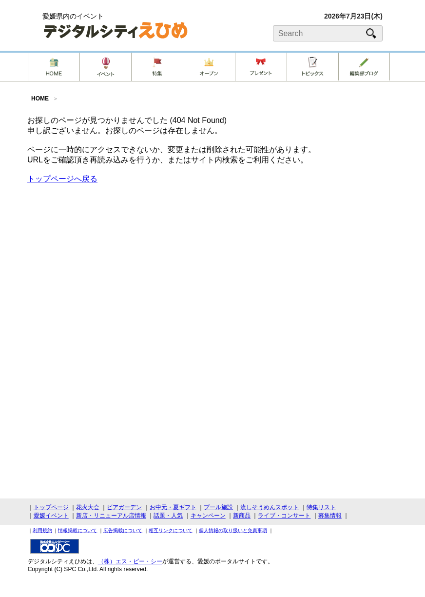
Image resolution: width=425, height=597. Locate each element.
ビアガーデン (124, 507)
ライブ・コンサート (284, 515)
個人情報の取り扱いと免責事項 (233, 530)
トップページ (51, 507)
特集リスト (321, 507)
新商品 (242, 515)
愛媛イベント (51, 515)
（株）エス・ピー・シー (130, 561)
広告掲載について (122, 530)
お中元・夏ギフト (173, 507)
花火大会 (87, 507)
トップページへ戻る (62, 179)
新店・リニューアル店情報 (111, 515)
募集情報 (330, 515)
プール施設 (218, 507)
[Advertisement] (212, 260)
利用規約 (42, 530)
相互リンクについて (171, 530)
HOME (40, 98)
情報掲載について (77, 530)
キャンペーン (208, 515)
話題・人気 (168, 515)
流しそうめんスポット (269, 507)
